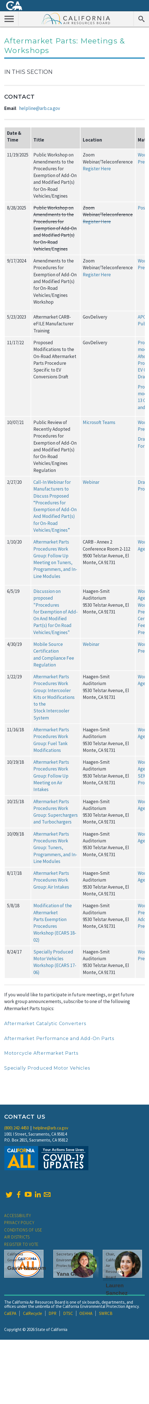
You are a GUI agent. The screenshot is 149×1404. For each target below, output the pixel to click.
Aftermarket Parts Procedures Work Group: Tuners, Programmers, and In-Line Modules (55, 847)
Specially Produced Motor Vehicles (47, 1068)
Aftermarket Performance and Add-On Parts (59, 1038)
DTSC (68, 1313)
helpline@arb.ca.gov (39, 108)
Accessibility (17, 1215)
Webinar (91, 482)
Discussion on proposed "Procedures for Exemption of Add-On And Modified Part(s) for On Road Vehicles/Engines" (55, 611)
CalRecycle (32, 1313)
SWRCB (106, 1313)
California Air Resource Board (76, 18)
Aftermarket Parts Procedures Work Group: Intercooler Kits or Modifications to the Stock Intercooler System (54, 697)
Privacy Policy (19, 1222)
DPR (52, 1313)
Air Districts (17, 1237)
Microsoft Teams (99, 422)
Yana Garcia (71, 1274)
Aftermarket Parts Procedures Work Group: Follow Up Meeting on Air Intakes (51, 775)
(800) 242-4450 (16, 1128)
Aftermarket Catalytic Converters (45, 1023)
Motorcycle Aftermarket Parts (41, 1053)
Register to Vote (21, 1244)
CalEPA (10, 1313)
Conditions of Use (23, 1230)
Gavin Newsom (26, 1268)
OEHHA (85, 1313)
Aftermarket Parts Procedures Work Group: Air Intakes (51, 880)
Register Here (97, 168)
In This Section (28, 72)
